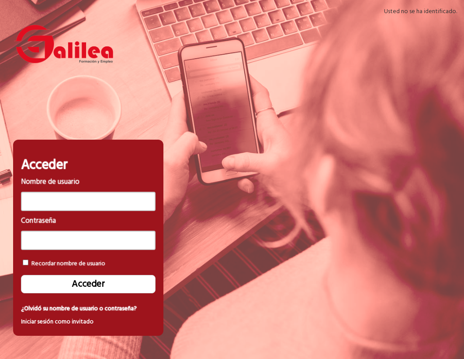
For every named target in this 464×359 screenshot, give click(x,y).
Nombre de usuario (50, 182)
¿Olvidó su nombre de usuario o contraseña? (79, 308)
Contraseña (38, 221)
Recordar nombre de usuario (68, 263)
